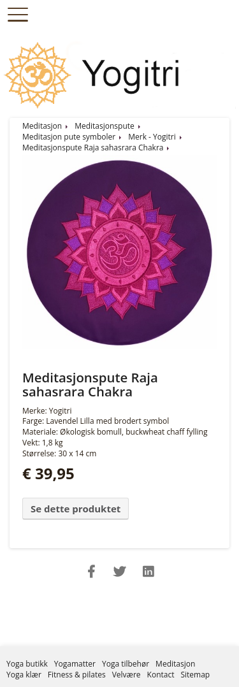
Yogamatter (75, 663)
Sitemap (195, 674)
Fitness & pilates (77, 674)
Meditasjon (42, 125)
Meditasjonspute (104, 125)
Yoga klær (23, 674)
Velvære (126, 674)
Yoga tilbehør (125, 663)
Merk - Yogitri (152, 136)
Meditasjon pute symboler (68, 136)
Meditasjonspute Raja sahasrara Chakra (92, 147)
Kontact (161, 674)
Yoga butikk (27, 663)
